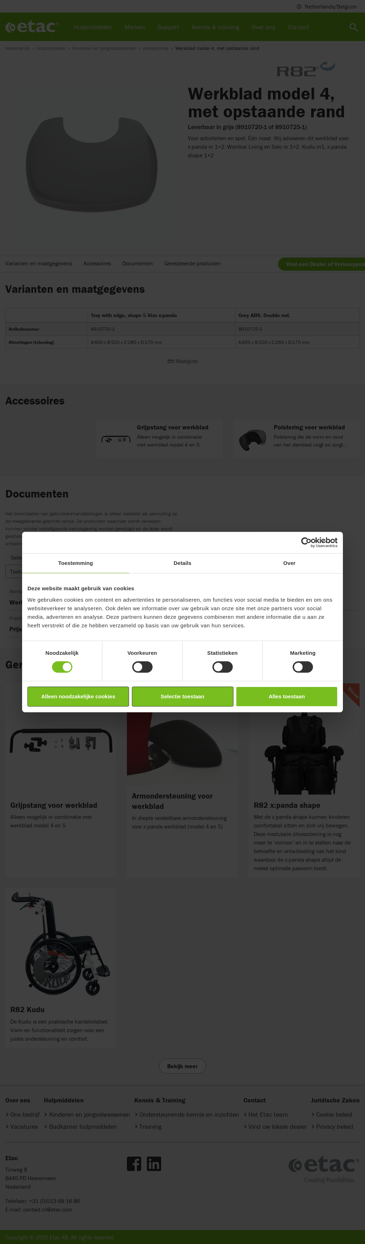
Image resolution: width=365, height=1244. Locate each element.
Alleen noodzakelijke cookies (78, 696)
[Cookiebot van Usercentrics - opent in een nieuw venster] (306, 542)
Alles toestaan (287, 696)
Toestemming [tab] (75, 563)
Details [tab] (182, 563)
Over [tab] (289, 563)
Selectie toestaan (183, 696)
